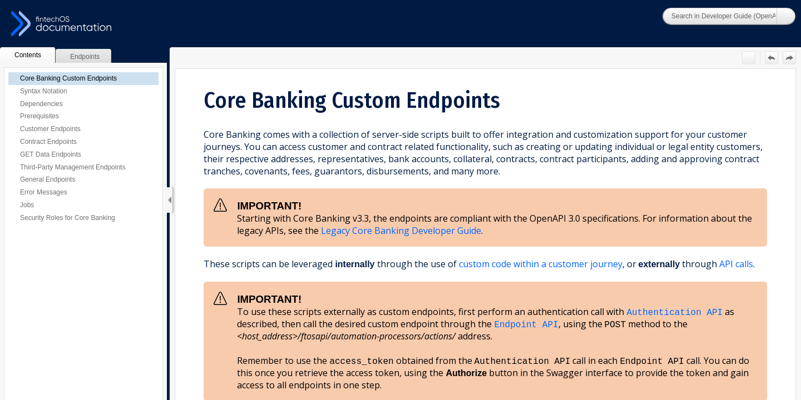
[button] (786, 16)
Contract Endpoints (48, 142)
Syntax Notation (43, 91)
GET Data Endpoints (50, 154)
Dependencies (41, 104)
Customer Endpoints (50, 129)
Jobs (27, 205)
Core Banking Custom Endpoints (68, 78)
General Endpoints (47, 179)
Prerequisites (39, 116)
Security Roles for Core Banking (67, 218)
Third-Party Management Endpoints (72, 167)
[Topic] (485, 234)
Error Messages (43, 192)
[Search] (720, 16)
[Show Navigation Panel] (169, 200)
